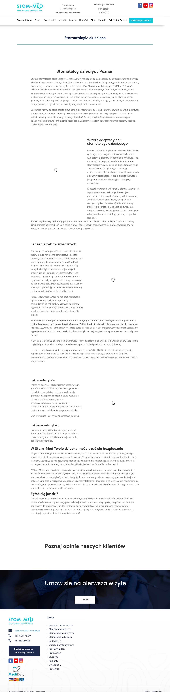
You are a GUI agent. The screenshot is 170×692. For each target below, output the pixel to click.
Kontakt (102, 21)
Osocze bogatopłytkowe (61, 644)
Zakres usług (50, 21)
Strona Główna (24, 21)
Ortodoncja (55, 664)
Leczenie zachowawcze (61, 624)
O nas (38, 21)
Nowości (83, 21)
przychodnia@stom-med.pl (27, 630)
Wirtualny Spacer (118, 21)
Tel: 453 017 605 (22, 640)
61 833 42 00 (61, 12)
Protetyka (54, 668)
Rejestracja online (140, 20)
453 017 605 (74, 12)
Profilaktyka (55, 652)
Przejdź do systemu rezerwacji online (23, 651)
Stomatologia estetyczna (62, 632)
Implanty (53, 660)
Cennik (62, 21)
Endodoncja (55, 640)
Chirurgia (54, 656)
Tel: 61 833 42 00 (23, 636)
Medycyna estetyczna (60, 628)
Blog (93, 21)
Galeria (72, 21)
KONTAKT (85, 599)
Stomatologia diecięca (60, 636)
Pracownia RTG (57, 648)
